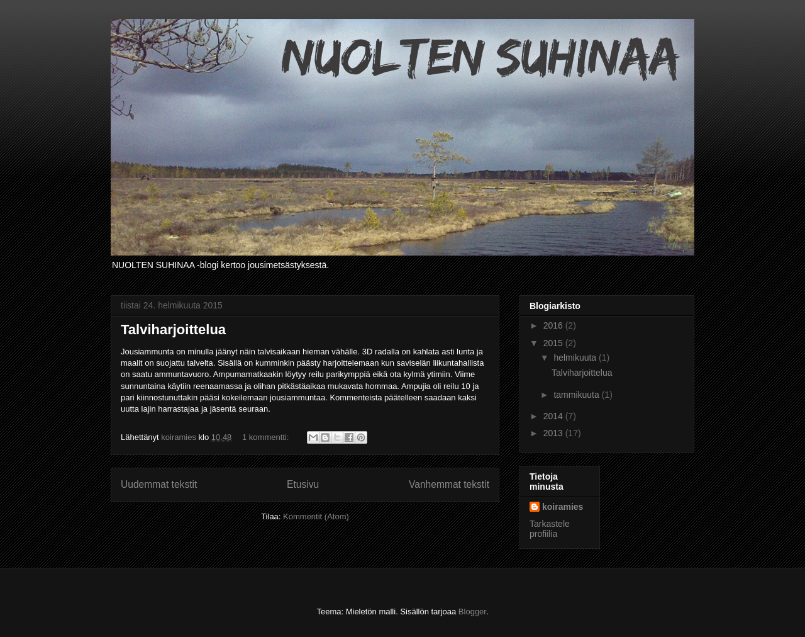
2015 (554, 343)
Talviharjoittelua (173, 329)
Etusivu (303, 484)
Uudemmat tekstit (159, 484)
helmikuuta (576, 357)
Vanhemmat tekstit (449, 484)
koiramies (562, 507)
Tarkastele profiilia (550, 529)
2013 (554, 433)
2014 (554, 416)
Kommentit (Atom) (316, 516)
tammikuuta (577, 395)
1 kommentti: (266, 437)
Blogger (472, 611)
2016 (554, 325)
